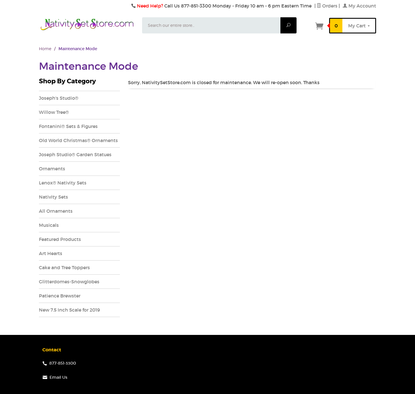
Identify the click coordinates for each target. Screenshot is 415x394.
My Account (359, 6)
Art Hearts (50, 253)
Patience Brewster (59, 296)
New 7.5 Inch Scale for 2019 (69, 310)
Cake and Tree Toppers (64, 267)
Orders (327, 6)
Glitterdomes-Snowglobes (69, 281)
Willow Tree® (54, 112)
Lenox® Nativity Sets (62, 183)
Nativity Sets (53, 197)
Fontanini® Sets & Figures (68, 126)
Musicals (49, 225)
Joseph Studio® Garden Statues (75, 154)
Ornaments (52, 168)
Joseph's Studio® (58, 98)
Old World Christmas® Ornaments (78, 140)
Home (45, 48)
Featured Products (60, 239)
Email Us (58, 377)
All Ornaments (56, 211)
